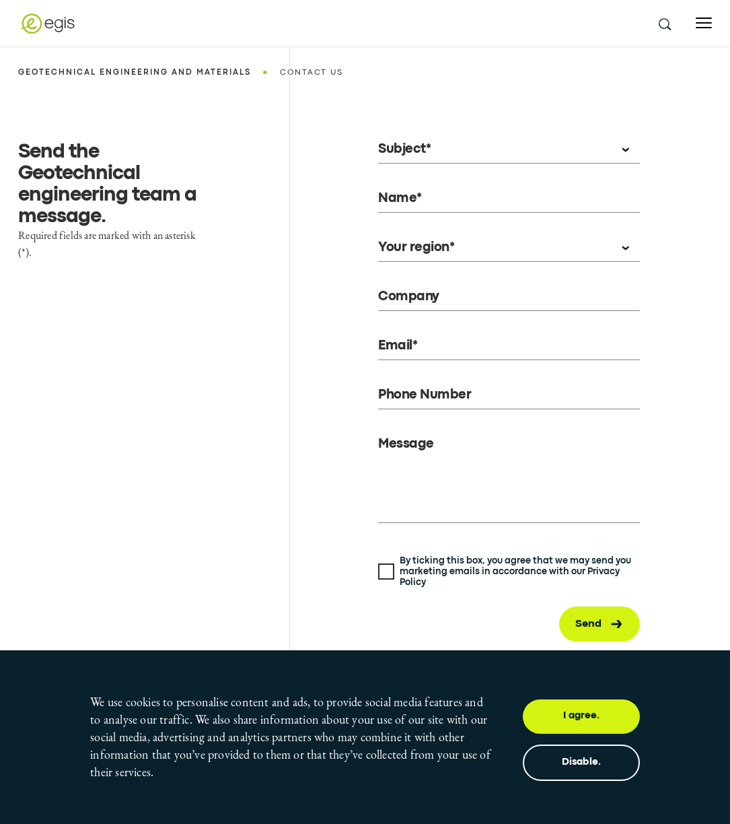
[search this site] (664, 23)
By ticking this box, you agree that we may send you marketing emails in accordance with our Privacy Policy (515, 571)
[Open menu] (704, 23)
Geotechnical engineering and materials (134, 72)
